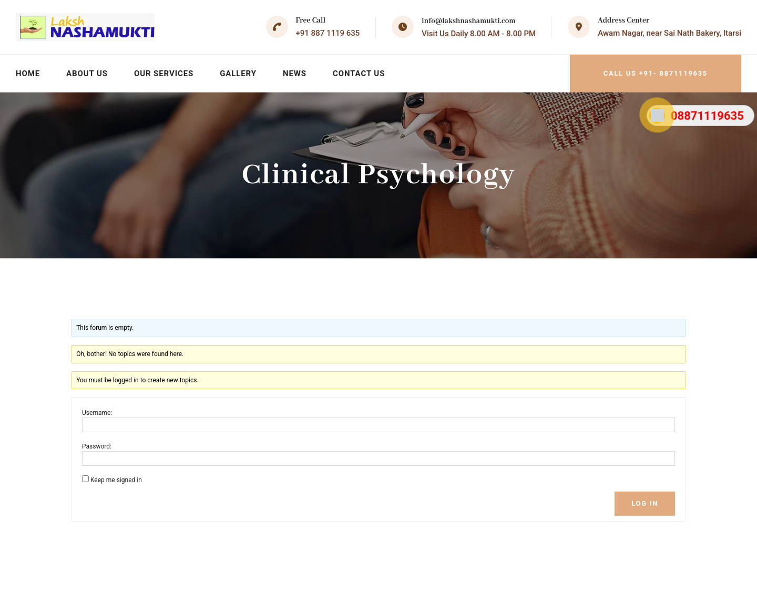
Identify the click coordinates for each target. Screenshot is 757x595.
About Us (87, 73)
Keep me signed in (116, 480)
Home (28, 73)
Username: (97, 412)
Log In (644, 503)
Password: (96, 446)
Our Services (163, 73)
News (294, 73)
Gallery (238, 73)
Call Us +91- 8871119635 (655, 73)
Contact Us (359, 73)
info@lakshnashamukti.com (468, 21)
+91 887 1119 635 (328, 33)
